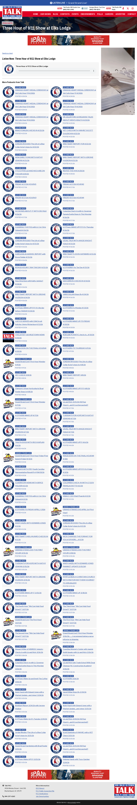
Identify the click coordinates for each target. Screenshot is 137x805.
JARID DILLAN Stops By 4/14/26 (76, 294)
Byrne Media (72, 802)
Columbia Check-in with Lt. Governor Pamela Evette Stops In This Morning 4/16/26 (77, 214)
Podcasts (7, 23)
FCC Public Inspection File (45, 791)
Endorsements (88, 14)
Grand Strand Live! (68, 2)
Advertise (120, 14)
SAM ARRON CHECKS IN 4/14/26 (76, 281)
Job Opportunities (42, 796)
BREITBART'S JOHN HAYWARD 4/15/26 (79, 254)
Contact (132, 14)
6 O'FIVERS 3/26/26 (71, 678)
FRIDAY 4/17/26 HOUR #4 (73, 197)
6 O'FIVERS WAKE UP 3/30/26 (75, 593)
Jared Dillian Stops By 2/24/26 (74, 692)
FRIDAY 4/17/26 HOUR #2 (73, 184)
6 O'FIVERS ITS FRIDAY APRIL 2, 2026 (30, 509)
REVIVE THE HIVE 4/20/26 (73, 171)
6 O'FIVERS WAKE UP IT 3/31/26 (28, 593)
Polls (100, 14)
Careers (109, 14)
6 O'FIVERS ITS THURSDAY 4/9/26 (77, 348)
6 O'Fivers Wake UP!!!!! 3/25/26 (27, 759)
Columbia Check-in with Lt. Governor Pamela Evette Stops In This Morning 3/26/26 (29, 665)
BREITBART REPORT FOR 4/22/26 (77, 144)
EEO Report (40, 788)
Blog (55, 14)
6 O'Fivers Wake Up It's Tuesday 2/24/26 (31, 719)
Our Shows (45, 14)
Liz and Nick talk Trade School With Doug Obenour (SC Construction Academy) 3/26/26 (79, 665)
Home (35, 14)
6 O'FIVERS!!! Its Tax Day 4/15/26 (76, 267)
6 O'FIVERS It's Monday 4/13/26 (75, 308)
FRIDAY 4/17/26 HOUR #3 (25, 197)
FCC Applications (42, 794)
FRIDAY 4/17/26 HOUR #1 (25, 184)
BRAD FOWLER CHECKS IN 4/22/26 (29, 130)
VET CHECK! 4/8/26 (23, 375)
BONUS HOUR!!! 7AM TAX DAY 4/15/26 (31, 267)
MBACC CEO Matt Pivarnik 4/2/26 (77, 496)
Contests (65, 14)
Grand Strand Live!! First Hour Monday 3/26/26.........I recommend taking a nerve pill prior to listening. (78, 636)
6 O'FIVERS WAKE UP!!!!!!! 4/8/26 (76, 388)
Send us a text (7, 53)
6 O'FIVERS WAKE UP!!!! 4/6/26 (75, 442)
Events (75, 14)
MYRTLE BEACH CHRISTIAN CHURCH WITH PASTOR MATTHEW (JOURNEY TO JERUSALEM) (79, 580)
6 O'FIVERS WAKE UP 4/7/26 (26, 415)
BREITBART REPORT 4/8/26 (74, 375)
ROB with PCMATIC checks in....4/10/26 (78, 335)
